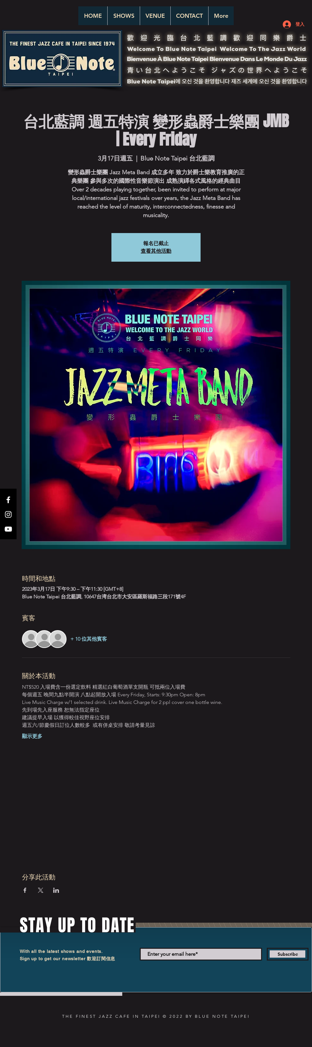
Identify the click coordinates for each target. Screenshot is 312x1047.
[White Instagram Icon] (8, 514)
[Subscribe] (287, 954)
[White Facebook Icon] (8, 499)
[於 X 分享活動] (41, 890)
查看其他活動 (156, 251)
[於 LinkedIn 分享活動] (56, 890)
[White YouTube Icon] (8, 529)
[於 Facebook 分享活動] (25, 890)
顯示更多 (32, 736)
